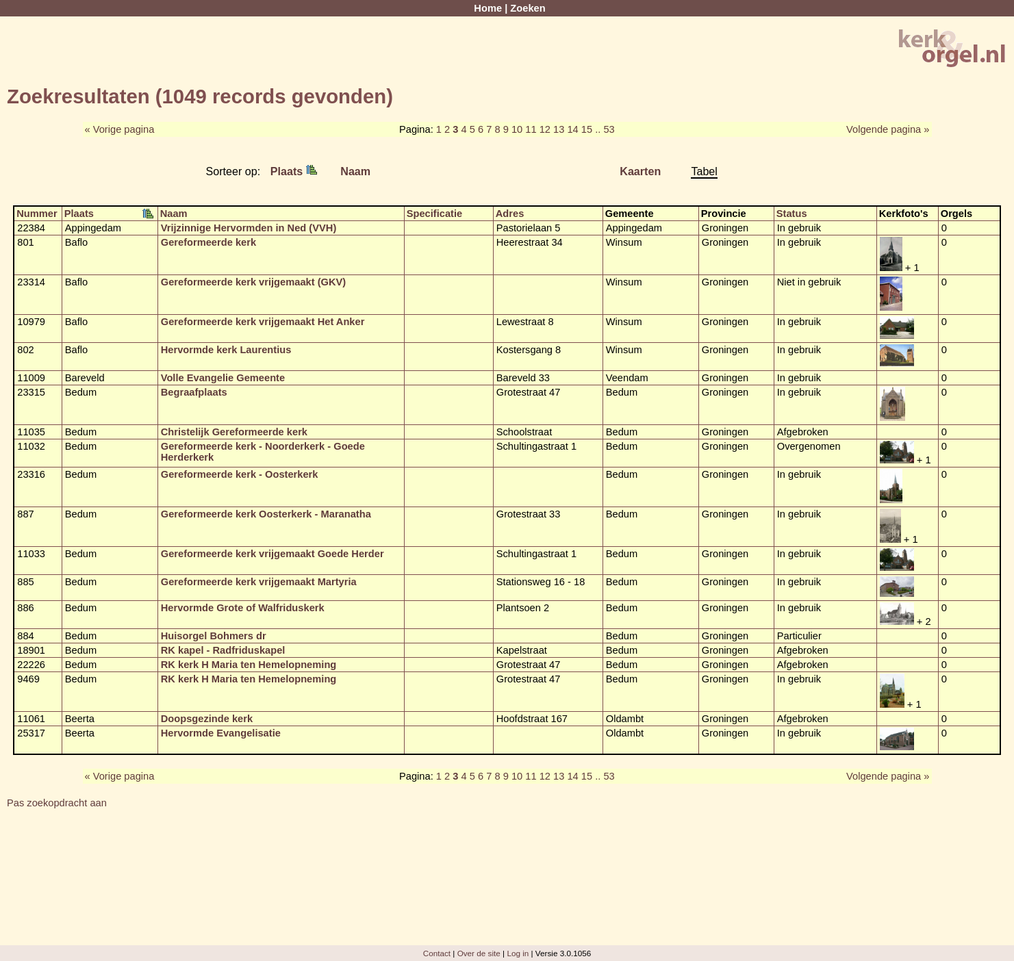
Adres (510, 213)
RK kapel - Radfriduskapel (223, 650)
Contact (437, 953)
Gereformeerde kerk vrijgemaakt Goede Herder (272, 553)
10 (516, 129)
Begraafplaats (194, 392)
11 (530, 129)
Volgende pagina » (887, 129)
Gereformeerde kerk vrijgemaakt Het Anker (263, 321)
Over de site (478, 953)
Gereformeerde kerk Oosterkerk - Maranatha (266, 514)
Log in (518, 953)
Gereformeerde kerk (208, 242)
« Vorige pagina (120, 129)
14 (572, 129)
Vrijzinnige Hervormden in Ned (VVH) (249, 227)
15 (586, 129)
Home (488, 8)
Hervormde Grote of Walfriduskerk (243, 607)
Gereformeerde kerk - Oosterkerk (239, 474)
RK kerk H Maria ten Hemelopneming (249, 664)
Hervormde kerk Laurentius (226, 349)
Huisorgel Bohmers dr (213, 635)
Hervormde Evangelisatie (221, 733)
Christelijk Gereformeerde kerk (234, 431)
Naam (355, 171)
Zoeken (527, 8)
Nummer (36, 213)
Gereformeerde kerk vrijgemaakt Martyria (259, 581)
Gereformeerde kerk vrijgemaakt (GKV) (253, 282)
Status (791, 213)
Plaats (293, 171)
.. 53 (605, 129)
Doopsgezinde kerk (207, 718)
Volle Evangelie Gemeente (223, 377)
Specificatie (434, 213)
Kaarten (640, 171)
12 (545, 129)
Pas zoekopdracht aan (57, 802)
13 (558, 129)
